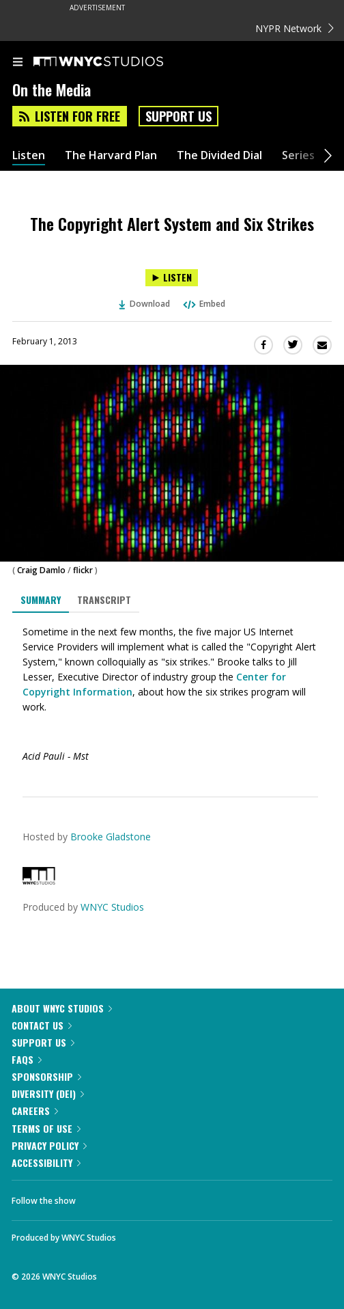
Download (145, 303)
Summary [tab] (40, 599)
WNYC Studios (112, 906)
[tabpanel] (172, 694)
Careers (35, 1110)
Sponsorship (46, 1076)
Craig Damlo (41, 570)
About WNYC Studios (62, 1008)
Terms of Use (46, 1128)
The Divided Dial (219, 155)
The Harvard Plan (111, 155)
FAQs (27, 1059)
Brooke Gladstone (110, 836)
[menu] (18, 63)
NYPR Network (294, 28)
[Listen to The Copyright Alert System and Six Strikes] (171, 277)
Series (298, 155)
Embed (203, 303)
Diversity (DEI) (48, 1093)
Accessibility (46, 1162)
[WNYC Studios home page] (115, 62)
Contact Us (42, 1025)
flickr (83, 570)
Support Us (178, 116)
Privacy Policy (49, 1145)
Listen (28, 155)
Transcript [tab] (104, 599)
